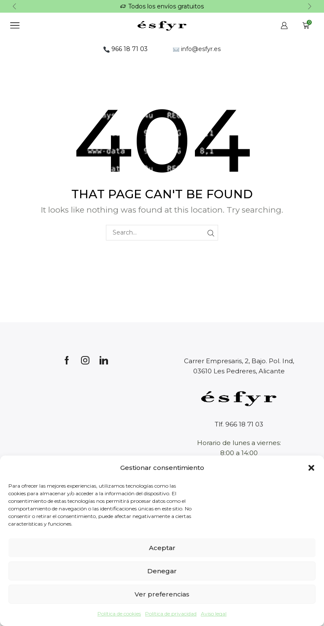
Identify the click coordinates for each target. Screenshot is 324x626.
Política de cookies (119, 613)
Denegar (162, 571)
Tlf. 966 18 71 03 (239, 422)
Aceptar (162, 548)
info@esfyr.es (197, 46)
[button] (311, 468)
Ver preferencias (162, 594)
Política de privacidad (171, 613)
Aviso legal (214, 613)
